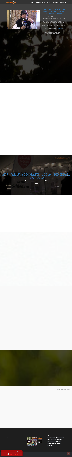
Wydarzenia (38, 2)
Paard (49, 439)
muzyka (62, 437)
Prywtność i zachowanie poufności (63, 389)
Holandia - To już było (11, 440)
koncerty (57, 437)
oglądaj (36, 183)
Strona (31, 2)
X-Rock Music (50, 445)
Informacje (55, 2)
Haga (54, 437)
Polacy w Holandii (57, 441)
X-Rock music (59, 28)
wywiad (58, 443)
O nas (8, 442)
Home (8, 437)
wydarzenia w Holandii (52, 443)
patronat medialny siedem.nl (56, 439)
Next (67, 175)
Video (44, 2)
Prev (5, 175)
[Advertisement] (36, 44)
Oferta (49, 2)
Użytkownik (63, 2)
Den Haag (49, 437)
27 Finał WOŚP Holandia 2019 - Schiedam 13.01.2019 (36, 176)
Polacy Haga (50, 441)
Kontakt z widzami (10, 444)
